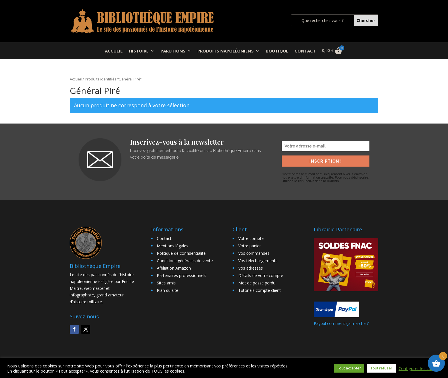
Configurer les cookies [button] (420, 368)
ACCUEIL (114, 51)
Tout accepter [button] (349, 368)
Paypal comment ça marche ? (341, 323)
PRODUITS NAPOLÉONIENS (225, 51)
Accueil (76, 79)
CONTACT (305, 51)
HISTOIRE (139, 51)
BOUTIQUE (277, 51)
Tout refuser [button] (381, 368)
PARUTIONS (173, 51)
